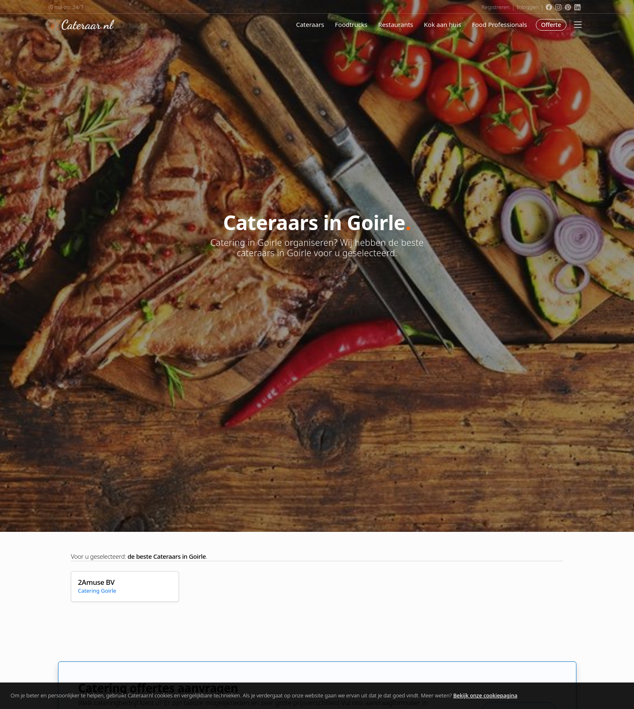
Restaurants (395, 24)
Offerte (551, 25)
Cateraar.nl (81, 25)
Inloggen (528, 7)
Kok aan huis (442, 24)
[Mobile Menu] (578, 24)
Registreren (496, 7)
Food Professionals (499, 24)
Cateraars (310, 24)
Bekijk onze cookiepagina (485, 695)
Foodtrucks (351, 24)
